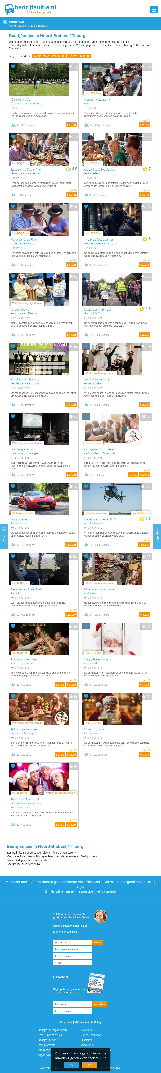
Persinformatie (46, 1045)
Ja (71, 1065)
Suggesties (157, 536)
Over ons (86, 1030)
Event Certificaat (91, 1035)
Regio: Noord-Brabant (49, 56)
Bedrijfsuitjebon (47, 1040)
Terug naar (16, 21)
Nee (89, 1065)
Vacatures (87, 1045)
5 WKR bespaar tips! (50, 1035)
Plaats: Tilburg (79, 56)
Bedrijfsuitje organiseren (52, 1030)
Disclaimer (87, 1040)
